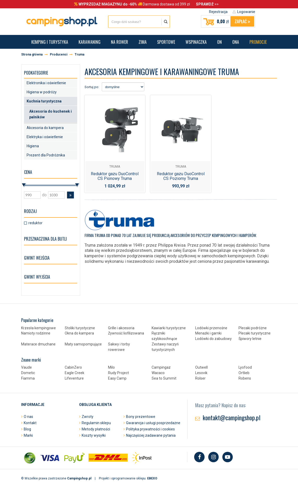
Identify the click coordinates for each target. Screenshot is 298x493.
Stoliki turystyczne (80, 328)
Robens (245, 378)
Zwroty (87, 417)
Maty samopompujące (83, 344)
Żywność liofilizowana (126, 333)
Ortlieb (244, 373)
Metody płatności (96, 429)
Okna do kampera (79, 333)
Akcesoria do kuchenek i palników (50, 114)
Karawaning (89, 42)
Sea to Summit (164, 378)
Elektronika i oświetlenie (46, 83)
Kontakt (30, 423)
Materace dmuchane (38, 344)
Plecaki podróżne (253, 328)
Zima (143, 42)
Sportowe (166, 42)
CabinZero (73, 367)
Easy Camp (117, 378)
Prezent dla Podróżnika (46, 155)
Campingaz (161, 367)
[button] (70, 195)
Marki (28, 435)
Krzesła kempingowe (38, 328)
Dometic (28, 373)
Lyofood (245, 367)
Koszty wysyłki (94, 435)
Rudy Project (118, 373)
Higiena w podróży (42, 92)
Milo (111, 367)
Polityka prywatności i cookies (150, 429)
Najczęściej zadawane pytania (151, 435)
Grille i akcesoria (121, 328)
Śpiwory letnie (250, 339)
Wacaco (158, 373)
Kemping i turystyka (49, 42)
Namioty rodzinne (35, 333)
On (219, 42)
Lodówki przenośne (211, 328)
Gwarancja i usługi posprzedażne (153, 423)
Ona (235, 42)
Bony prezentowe (140, 417)
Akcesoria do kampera (45, 128)
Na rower (119, 42)
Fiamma (28, 378)
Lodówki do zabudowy (213, 339)
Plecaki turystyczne (255, 333)
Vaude (26, 367)
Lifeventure (74, 378)
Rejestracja (218, 12)
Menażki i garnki (208, 333)
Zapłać (242, 21)
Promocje (258, 42)
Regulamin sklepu (96, 423)
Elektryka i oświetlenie (45, 137)
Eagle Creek (74, 373)
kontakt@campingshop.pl (231, 417)
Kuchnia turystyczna (44, 101)
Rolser (200, 378)
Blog (27, 429)
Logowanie (246, 12)
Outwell (201, 367)
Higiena (33, 146)
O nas (28, 417)
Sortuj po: (92, 87)
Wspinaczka (196, 42)
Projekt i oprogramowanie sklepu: (128, 478)
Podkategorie (36, 73)
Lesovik (201, 373)
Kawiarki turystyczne (169, 328)
